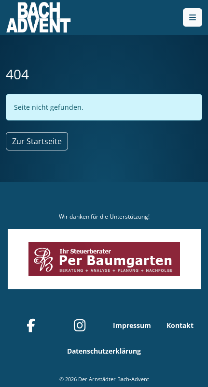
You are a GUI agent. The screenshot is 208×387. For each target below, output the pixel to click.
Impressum (132, 325)
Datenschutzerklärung (104, 351)
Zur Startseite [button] (37, 141)
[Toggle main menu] (192, 17)
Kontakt (180, 325)
